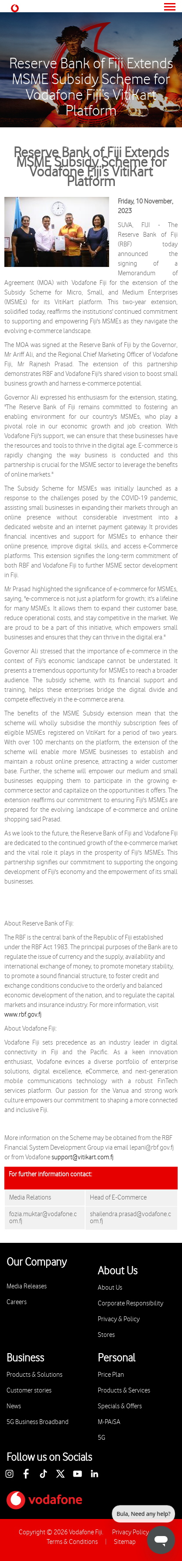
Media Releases (72, 131)
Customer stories (29, 1390)
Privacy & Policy (119, 1319)
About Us (29, 131)
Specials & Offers (120, 1406)
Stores (106, 1335)
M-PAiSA (109, 1422)
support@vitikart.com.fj (82, 1157)
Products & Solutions (34, 1375)
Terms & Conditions (72, 1542)
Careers (17, 1302)
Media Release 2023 (129, 131)
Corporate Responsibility (130, 1303)
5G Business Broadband (38, 1422)
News (14, 1406)
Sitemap (125, 1542)
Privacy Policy (130, 1532)
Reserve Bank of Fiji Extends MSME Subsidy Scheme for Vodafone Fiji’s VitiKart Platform (91, 87)
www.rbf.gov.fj (22, 1014)
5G (101, 1438)
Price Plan (111, 1375)
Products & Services (124, 1390)
